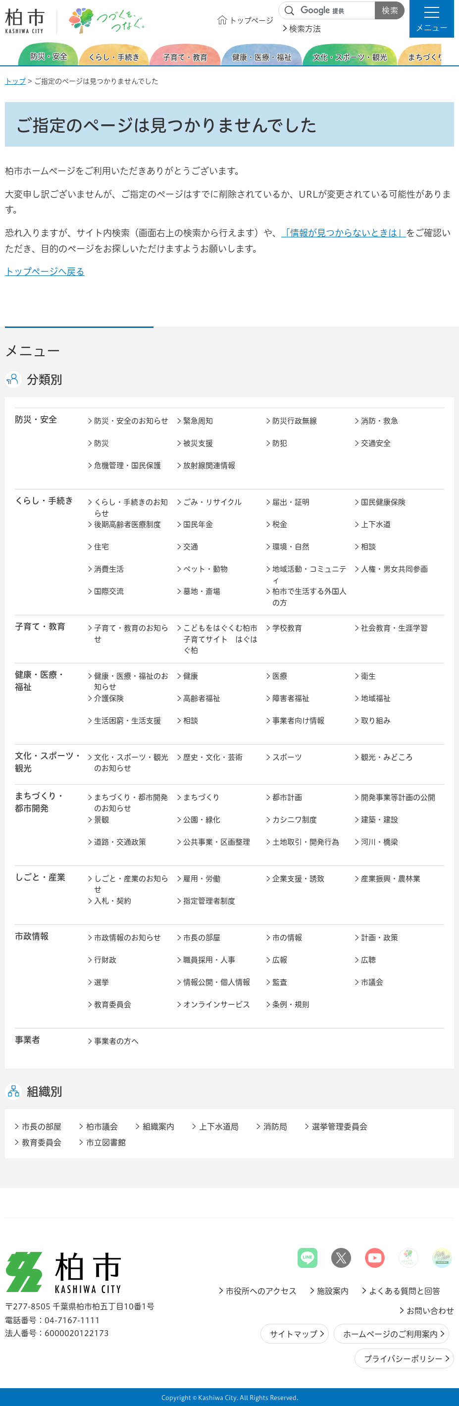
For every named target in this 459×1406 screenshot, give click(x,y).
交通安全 (376, 443)
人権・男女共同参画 (394, 569)
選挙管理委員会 (339, 1127)
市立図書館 (106, 1142)
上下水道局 (219, 1127)
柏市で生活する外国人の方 (309, 597)
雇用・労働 (201, 878)
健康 (190, 676)
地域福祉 (376, 698)
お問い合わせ (430, 1311)
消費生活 (109, 569)
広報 (279, 960)
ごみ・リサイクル (212, 502)
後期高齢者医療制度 (127, 524)
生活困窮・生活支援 (127, 720)
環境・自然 (290, 546)
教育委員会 (112, 1004)
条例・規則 (290, 1004)
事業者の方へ (116, 1041)
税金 (279, 524)
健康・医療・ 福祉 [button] (40, 681)
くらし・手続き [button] (44, 501)
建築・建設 (379, 819)
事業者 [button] (27, 1040)
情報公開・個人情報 (216, 982)
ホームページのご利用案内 (390, 1334)
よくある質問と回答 (404, 1291)
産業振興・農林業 (390, 878)
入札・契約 (112, 901)
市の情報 (287, 937)
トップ (15, 81)
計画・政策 (379, 937)
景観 (101, 819)
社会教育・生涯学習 (394, 628)
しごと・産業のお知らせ (131, 884)
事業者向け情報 (298, 720)
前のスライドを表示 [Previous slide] (11, 53)
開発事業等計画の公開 (398, 797)
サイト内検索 (290, 11)
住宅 (101, 546)
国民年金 (198, 524)
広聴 (368, 960)
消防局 (275, 1127)
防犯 (279, 443)
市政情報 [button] (32, 936)
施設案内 (333, 1291)
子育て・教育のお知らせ (131, 633)
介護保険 (109, 698)
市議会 (372, 982)
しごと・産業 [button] (40, 877)
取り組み (376, 720)
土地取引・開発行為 (305, 842)
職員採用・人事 (209, 960)
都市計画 (287, 797)
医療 (279, 676)
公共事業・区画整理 (216, 842)
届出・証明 (290, 502)
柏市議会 (102, 1127)
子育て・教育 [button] (40, 627)
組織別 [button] (44, 1092)
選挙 (101, 982)
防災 (101, 443)
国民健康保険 (383, 502)
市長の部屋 (201, 937)
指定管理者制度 (209, 901)
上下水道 (376, 524)
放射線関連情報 (209, 465)
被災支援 (198, 443)
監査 (279, 982)
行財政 (105, 960)
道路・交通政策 (120, 842)
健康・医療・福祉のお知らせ (131, 681)
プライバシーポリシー (403, 1359)
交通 (190, 546)
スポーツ (287, 757)
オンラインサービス (216, 1004)
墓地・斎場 (201, 591)
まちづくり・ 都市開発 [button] (40, 802)
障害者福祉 (290, 698)
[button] (431, 19)
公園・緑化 (201, 819)
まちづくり (201, 797)
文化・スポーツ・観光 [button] (48, 762)
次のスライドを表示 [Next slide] (448, 53)
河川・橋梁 (379, 842)
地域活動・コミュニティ (309, 574)
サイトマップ (293, 1334)
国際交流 (109, 591)
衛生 (368, 676)
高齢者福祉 (201, 698)
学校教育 (287, 628)
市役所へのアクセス (261, 1291)
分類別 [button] (44, 380)
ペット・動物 (205, 569)
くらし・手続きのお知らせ (131, 507)
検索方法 (305, 29)
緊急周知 (198, 421)
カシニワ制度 (294, 819)
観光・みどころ (387, 757)
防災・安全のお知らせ (131, 421)
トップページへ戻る (45, 271)
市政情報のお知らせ (127, 937)
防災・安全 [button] (36, 420)
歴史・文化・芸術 (213, 757)
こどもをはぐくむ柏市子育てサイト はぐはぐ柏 (220, 639)
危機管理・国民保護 (127, 465)
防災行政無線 (294, 421)
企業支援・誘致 (298, 878)
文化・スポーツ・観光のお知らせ (131, 763)
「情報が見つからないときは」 (343, 232)
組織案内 (158, 1127)
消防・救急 (379, 421)
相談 (368, 546)
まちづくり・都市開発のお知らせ (131, 803)
